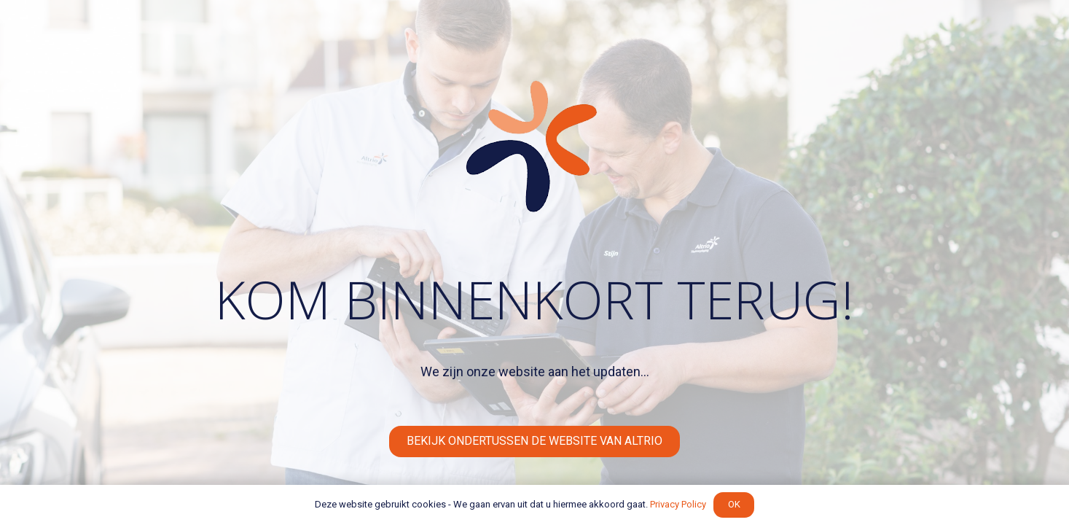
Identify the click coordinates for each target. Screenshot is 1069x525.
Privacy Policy (678, 504)
